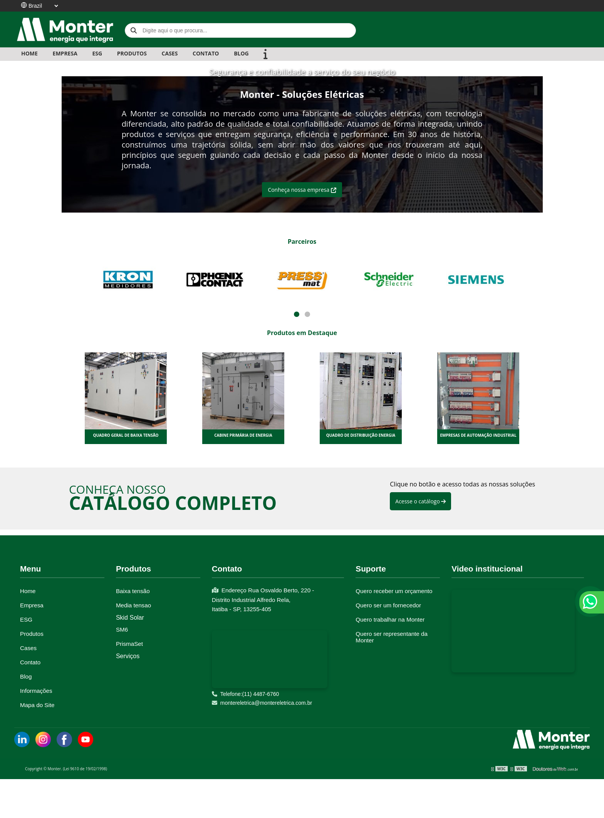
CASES (170, 53)
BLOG (241, 53)
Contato (30, 662)
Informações (36, 690)
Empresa (32, 605)
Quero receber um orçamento (394, 591)
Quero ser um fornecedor (388, 605)
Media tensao (133, 605)
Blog (26, 676)
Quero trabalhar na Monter (390, 619)
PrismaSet (129, 643)
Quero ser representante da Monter (392, 637)
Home (29, 53)
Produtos (32, 633)
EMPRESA (65, 53)
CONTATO (206, 53)
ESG (97, 53)
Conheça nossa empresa (302, 189)
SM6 (122, 629)
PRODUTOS (132, 53)
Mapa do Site (37, 705)
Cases (28, 648)
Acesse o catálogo (420, 501)
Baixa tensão (133, 591)
